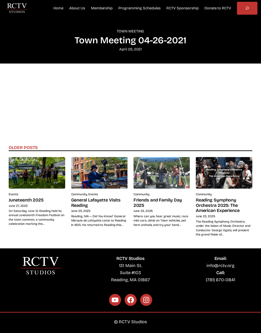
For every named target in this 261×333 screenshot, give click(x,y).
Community (79, 194)
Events (13, 194)
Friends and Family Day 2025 (158, 202)
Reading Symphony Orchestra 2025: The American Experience (218, 205)
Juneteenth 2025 (26, 200)
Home (58, 8)
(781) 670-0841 (220, 279)
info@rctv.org (220, 265)
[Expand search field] (247, 8)
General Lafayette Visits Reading (96, 202)
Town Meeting (130, 31)
